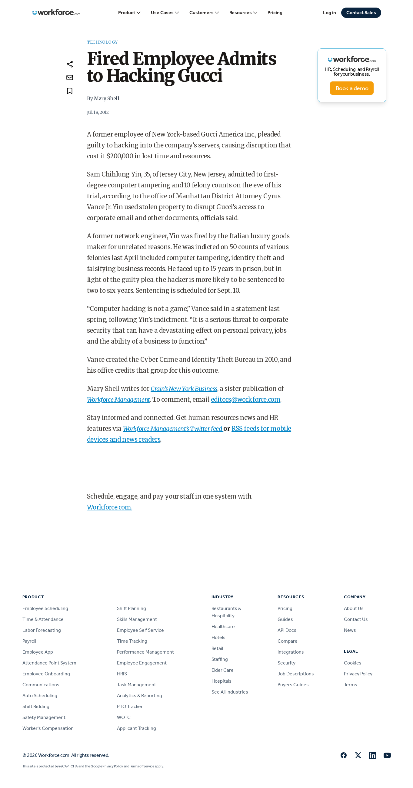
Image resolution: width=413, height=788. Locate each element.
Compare (288, 641)
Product (129, 13)
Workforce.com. (109, 507)
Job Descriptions (296, 674)
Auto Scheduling (39, 695)
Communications (40, 684)
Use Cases (165, 13)
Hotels (218, 637)
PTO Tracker (130, 706)
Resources (243, 13)
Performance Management (145, 652)
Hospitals (221, 681)
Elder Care (222, 670)
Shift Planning (131, 608)
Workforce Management (118, 399)
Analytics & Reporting (139, 695)
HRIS (122, 674)
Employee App (37, 652)
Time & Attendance (43, 619)
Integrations (291, 652)
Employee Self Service (140, 630)
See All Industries (229, 692)
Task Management (136, 684)
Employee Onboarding (46, 674)
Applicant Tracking (136, 728)
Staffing (219, 659)
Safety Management (43, 717)
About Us (354, 608)
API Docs (287, 630)
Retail (217, 648)
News (350, 630)
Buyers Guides (293, 684)
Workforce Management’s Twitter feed (173, 428)
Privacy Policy (358, 674)
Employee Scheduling (45, 608)
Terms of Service (142, 766)
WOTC (124, 717)
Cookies (352, 663)
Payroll (29, 641)
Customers (204, 13)
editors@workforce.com (246, 399)
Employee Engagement (142, 663)
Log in (329, 12)
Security (286, 663)
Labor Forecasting (41, 630)
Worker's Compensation (48, 728)
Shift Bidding (35, 706)
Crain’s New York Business (184, 388)
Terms (350, 684)
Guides (285, 619)
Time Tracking (132, 641)
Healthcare (223, 626)
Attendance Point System (49, 663)
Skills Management (137, 619)
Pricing (275, 12)
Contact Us (356, 619)
